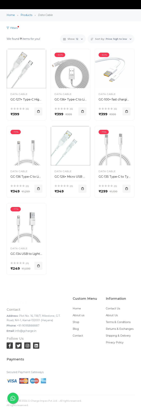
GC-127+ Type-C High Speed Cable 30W (39, 99)
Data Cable (19, 94)
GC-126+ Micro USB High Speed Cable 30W (86, 176)
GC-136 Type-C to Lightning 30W (34, 176)
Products (26, 15)
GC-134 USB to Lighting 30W (31, 254)
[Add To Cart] (38, 111)
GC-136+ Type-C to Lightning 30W (79, 99)
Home (11, 15)
